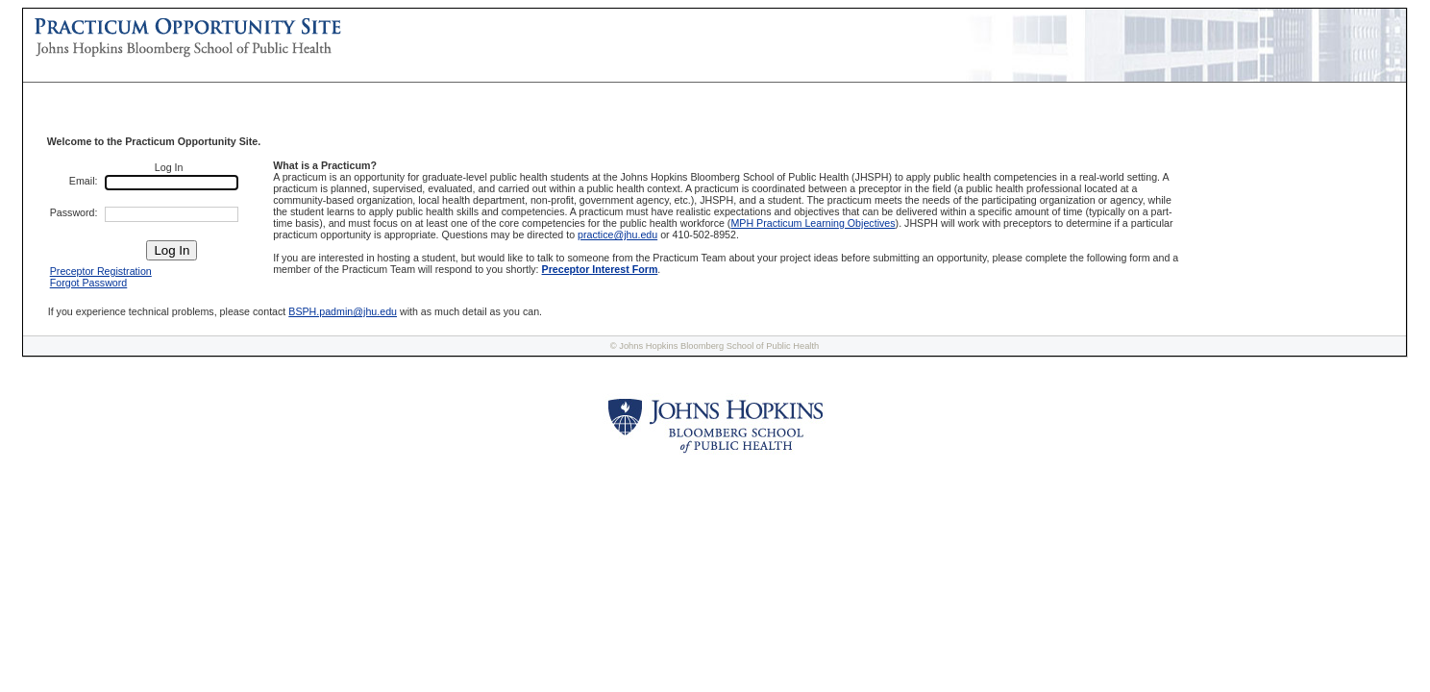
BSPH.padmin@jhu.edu (342, 311)
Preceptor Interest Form (600, 269)
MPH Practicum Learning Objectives (812, 223)
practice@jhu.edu (617, 234)
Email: (83, 180)
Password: (74, 212)
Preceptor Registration (101, 271)
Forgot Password (89, 282)
